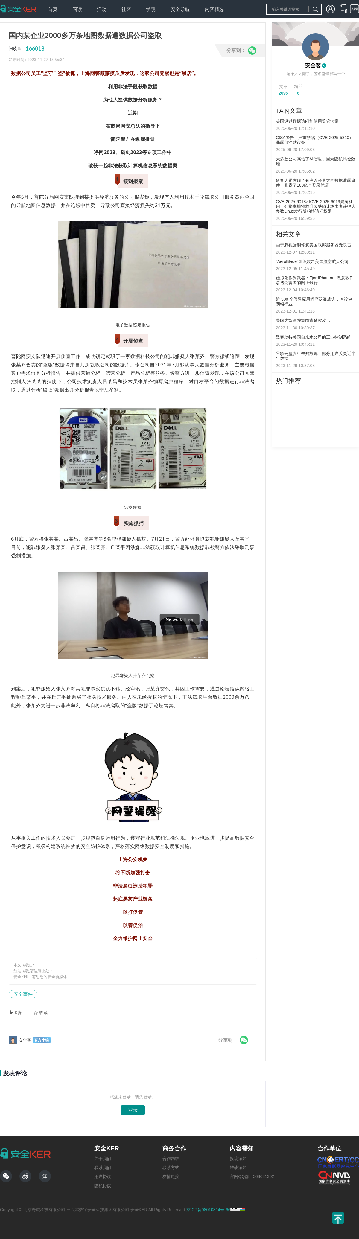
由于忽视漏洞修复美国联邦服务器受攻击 (313, 245)
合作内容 (170, 1158)
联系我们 (102, 1167)
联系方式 (170, 1167)
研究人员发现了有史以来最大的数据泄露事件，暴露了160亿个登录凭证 (315, 183)
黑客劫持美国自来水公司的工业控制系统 (313, 337)
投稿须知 (238, 1158)
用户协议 (102, 1176)
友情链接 (170, 1176)
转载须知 (238, 1167)
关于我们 (102, 1158)
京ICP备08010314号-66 (208, 1209)
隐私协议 (102, 1185)
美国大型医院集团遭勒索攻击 (303, 320)
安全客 (313, 66)
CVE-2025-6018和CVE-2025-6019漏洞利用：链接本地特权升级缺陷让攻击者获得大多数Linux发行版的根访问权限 (315, 206)
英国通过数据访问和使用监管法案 (307, 121)
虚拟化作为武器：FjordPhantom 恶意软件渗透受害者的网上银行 (315, 280)
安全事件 (23, 994)
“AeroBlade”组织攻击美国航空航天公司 (312, 261)
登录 (133, 1109)
